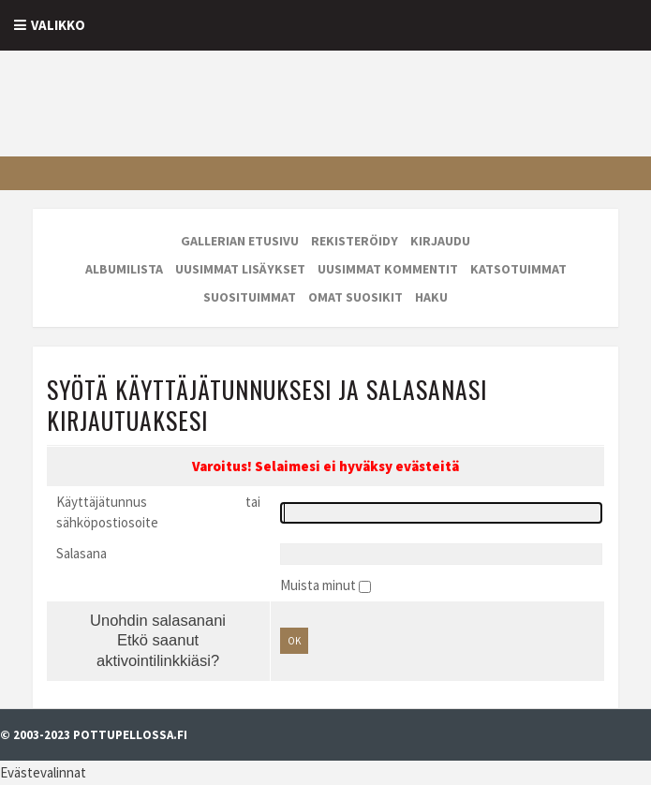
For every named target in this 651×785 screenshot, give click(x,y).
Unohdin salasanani (158, 620)
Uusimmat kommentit (388, 268)
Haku (431, 297)
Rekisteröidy (354, 240)
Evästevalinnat (43, 772)
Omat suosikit (355, 297)
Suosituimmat (249, 297)
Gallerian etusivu (240, 240)
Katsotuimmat (518, 268)
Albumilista (124, 268)
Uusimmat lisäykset (240, 268)
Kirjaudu (440, 240)
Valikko (58, 25)
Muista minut (319, 585)
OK (294, 640)
